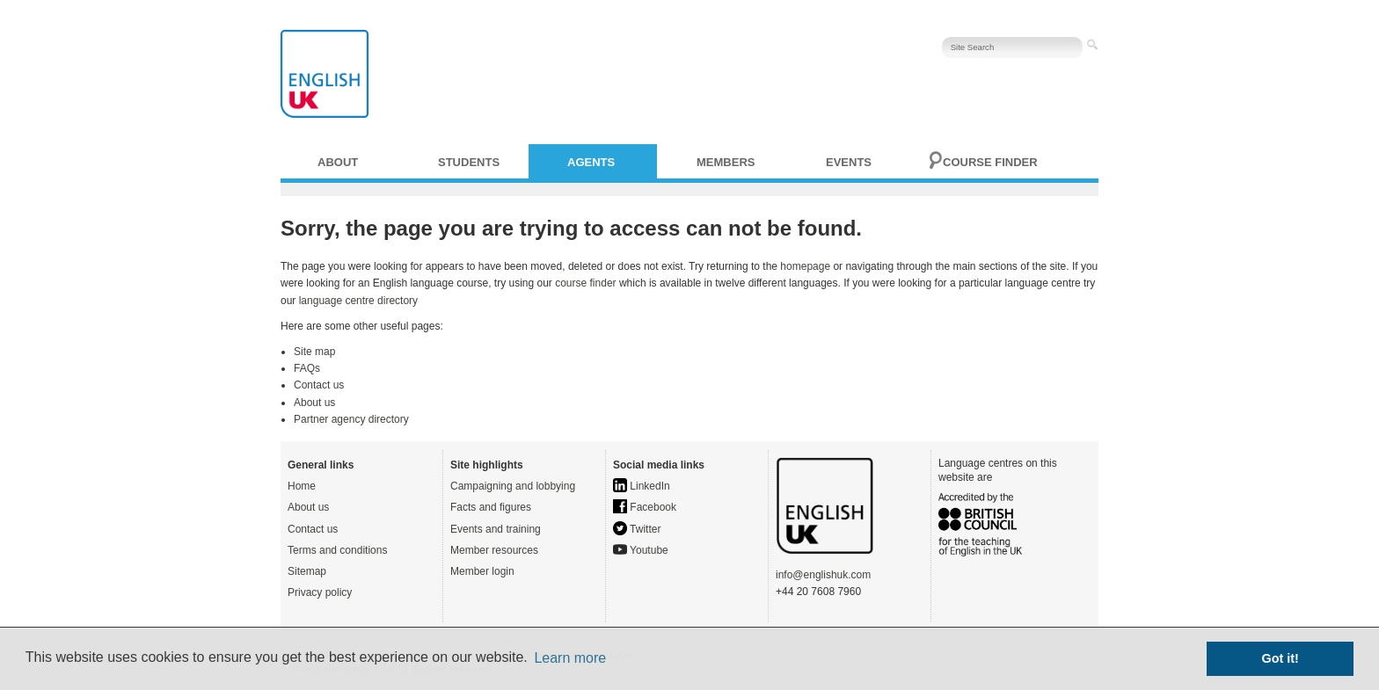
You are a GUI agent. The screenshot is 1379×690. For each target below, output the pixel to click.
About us (314, 402)
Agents (591, 162)
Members (726, 162)
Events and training (495, 529)
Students (469, 162)
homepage (805, 266)
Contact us (319, 385)
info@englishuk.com (823, 575)
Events (849, 162)
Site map (314, 351)
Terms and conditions (337, 550)
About (337, 162)
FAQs (307, 368)
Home (302, 486)
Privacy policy (320, 592)
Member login (482, 571)
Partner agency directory (351, 419)
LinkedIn (641, 486)
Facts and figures (490, 507)
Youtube (640, 550)
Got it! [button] (1280, 658)
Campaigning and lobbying (512, 486)
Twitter (636, 529)
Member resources (494, 550)
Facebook (644, 507)
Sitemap (307, 571)
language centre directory (358, 300)
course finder (585, 283)
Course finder (990, 162)
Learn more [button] (570, 657)
